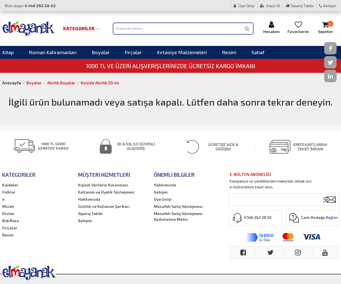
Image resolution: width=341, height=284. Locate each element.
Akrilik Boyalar (61, 82)
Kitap (8, 52)
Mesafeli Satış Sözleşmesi (178, 206)
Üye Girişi (243, 5)
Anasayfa (11, 82)
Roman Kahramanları (53, 52)
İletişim (327, 5)
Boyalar (101, 52)
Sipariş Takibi (299, 5)
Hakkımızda (89, 199)
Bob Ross (10, 220)
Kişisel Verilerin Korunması (103, 185)
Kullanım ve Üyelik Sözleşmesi (106, 192)
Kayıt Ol (270, 5)
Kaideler (10, 185)
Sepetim (325, 27)
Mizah (8, 206)
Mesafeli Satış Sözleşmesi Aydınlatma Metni (178, 216)
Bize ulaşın (30, 5)
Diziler (8, 213)
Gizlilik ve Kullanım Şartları (104, 206)
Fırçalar (133, 52)
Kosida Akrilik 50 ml (100, 82)
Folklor (8, 192)
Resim (229, 52)
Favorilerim (298, 27)
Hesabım (271, 27)
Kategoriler (81, 28)
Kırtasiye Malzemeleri (182, 52)
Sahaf (257, 52)
